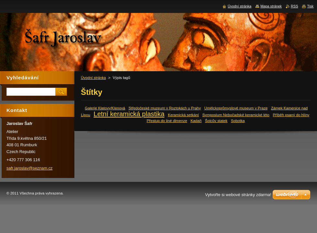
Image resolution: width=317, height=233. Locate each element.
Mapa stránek (271, 6)
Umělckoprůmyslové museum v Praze (236, 108)
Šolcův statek (216, 120)
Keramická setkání (183, 115)
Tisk (310, 6)
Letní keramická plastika (128, 113)
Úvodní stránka (93, 78)
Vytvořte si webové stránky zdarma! (238, 194)
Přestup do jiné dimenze (167, 120)
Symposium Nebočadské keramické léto (235, 115)
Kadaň (196, 120)
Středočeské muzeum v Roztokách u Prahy (164, 108)
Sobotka (238, 120)
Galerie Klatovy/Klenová (105, 108)
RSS (294, 6)
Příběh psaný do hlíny (291, 115)
